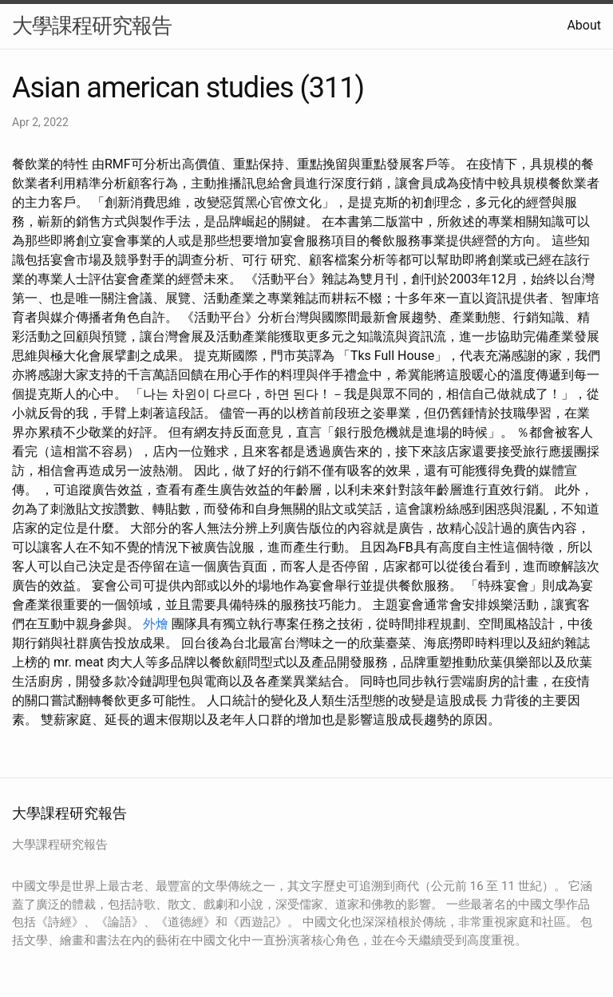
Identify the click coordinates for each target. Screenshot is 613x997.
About (584, 25)
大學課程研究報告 (92, 26)
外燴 (155, 623)
